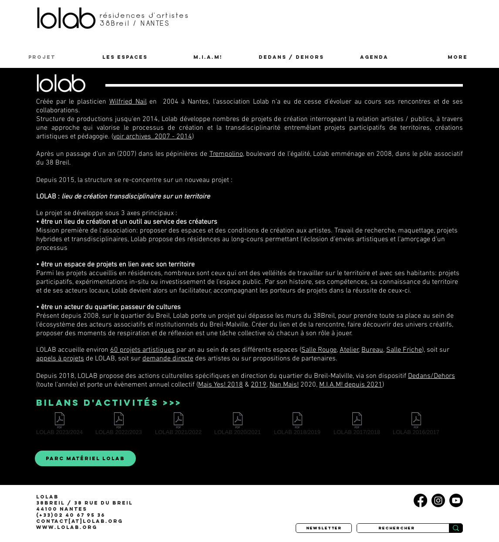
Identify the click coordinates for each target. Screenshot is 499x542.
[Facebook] (420, 500)
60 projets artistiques (142, 350)
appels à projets (60, 358)
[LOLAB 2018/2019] (297, 425)
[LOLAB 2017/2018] (357, 425)
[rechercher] (396, 528)
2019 (258, 384)
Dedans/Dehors (431, 376)
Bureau (372, 350)
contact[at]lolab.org (79, 521)
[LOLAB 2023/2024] (59, 425)
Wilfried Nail (128, 102)
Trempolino (226, 154)
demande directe (167, 358)
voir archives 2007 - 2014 (152, 136)
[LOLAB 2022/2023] (118, 425)
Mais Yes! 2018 (220, 384)
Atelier (349, 350)
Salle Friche (404, 350)
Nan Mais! (284, 384)
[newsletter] (324, 528)
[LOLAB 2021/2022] (178, 425)
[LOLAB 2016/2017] (416, 425)
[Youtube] (456, 500)
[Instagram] (438, 500)
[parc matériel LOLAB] (85, 458)
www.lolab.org (66, 527)
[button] (124, 57)
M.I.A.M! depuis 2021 (350, 384)
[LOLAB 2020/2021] (237, 425)
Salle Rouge (319, 350)
